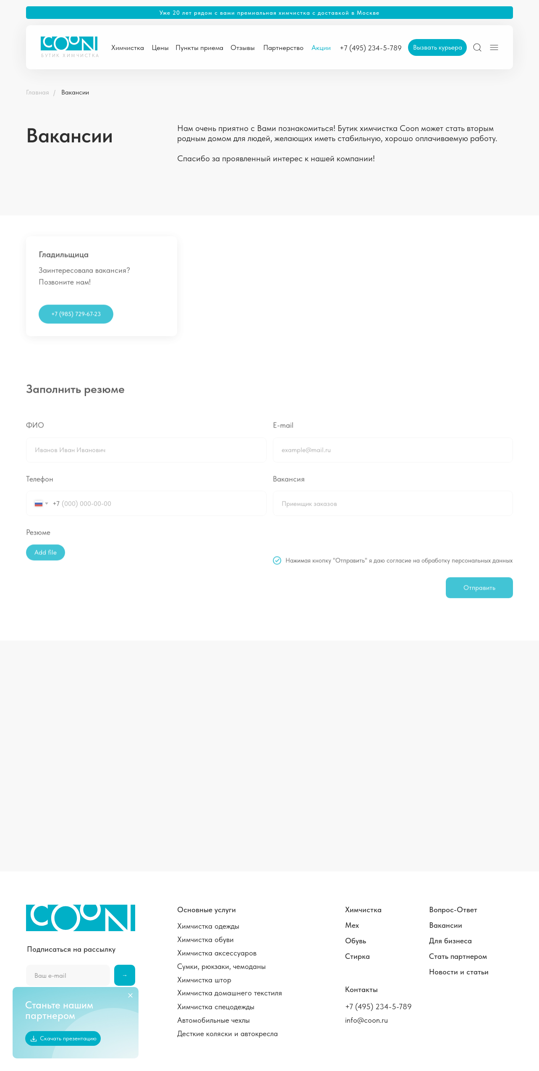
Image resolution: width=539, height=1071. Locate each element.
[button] (437, 47)
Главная (37, 92)
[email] (68, 975)
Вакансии (75, 92)
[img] (477, 47)
